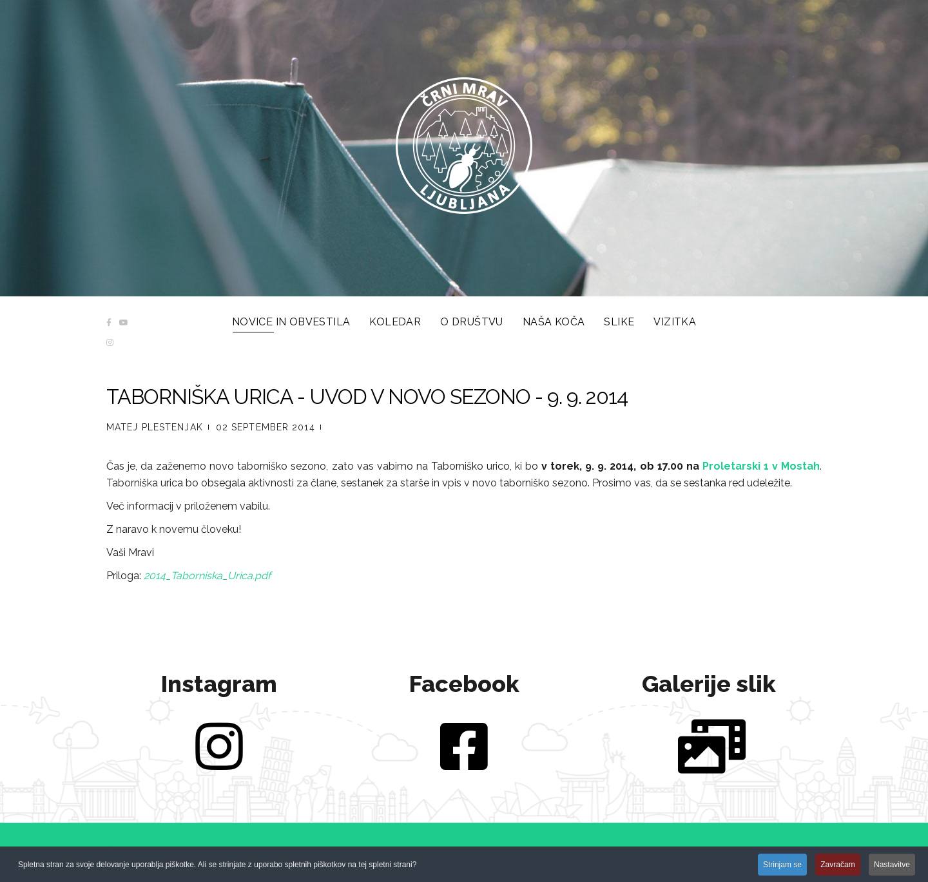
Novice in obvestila (291, 322)
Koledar (395, 322)
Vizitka (674, 322)
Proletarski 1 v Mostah (761, 466)
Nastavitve (892, 865)
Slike (619, 322)
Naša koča (554, 322)
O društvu (471, 322)
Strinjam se (782, 865)
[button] (110, 844)
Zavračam (837, 865)
